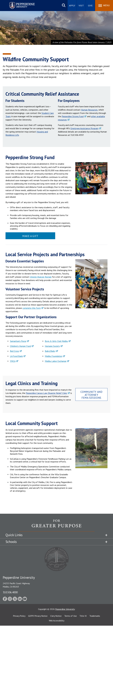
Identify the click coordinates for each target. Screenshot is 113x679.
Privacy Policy (19, 615)
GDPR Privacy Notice (37, 615)
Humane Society (52, 346)
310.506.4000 (10, 592)
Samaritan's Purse (18, 341)
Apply (72, 5)
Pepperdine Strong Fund (73, 116)
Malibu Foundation (53, 356)
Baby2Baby (50, 351)
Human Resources (89, 109)
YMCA (12, 361)
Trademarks (94, 615)
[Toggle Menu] (104, 5)
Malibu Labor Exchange (55, 361)
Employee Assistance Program (84, 128)
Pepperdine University (65, 609)
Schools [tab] (11, 541)
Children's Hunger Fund (20, 346)
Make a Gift (30, 236)
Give (90, 5)
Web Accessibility (56, 620)
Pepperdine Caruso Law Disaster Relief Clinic (46, 393)
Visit (81, 5)
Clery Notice (56, 615)
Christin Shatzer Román (40, 276)
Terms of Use (70, 615)
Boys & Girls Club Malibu (56, 341)
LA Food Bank (16, 356)
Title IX (83, 615)
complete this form (31, 308)
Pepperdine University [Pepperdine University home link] (19, 2)
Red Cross (14, 351)
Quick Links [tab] (14, 535)
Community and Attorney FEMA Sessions (91, 394)
